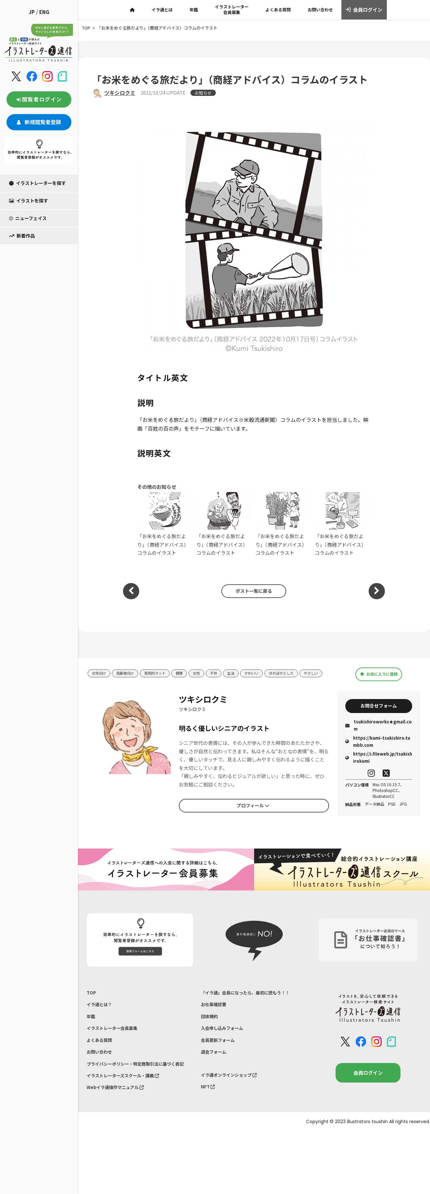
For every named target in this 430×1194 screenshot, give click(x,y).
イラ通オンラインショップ (233, 1093)
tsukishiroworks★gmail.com (378, 733)
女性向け (100, 671)
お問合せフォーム (378, 713)
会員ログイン (364, 10)
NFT (208, 1107)
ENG (44, 11)
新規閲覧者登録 (39, 122)
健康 (189, 671)
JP (32, 11)
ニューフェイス (28, 218)
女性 (208, 671)
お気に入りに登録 (378, 677)
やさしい (100, 681)
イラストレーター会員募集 (232, 9)
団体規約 (210, 1028)
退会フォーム (215, 1069)
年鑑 (194, 9)
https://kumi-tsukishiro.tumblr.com (377, 749)
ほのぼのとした (301, 671)
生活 (245, 671)
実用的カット (162, 671)
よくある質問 (278, 9)
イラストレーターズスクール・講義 (128, 1104)
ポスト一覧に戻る (251, 591)
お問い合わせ (320, 9)
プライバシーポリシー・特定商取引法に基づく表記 (138, 1086)
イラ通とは (162, 9)
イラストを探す (28, 200)
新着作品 (22, 235)
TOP (92, 1001)
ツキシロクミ (119, 93)
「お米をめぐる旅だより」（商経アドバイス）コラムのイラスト (165, 524)
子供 (226, 671)
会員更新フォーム (220, 1055)
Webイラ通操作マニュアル (119, 1117)
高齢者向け (129, 671)
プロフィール (253, 812)
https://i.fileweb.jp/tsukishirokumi (378, 765)
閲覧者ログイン (39, 99)
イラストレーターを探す (37, 183)
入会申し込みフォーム (225, 1042)
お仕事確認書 (215, 1015)
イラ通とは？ (101, 1015)
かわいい (267, 671)
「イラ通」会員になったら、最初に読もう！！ (252, 1001)
